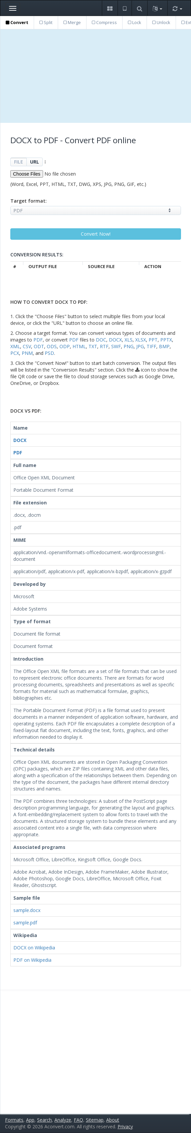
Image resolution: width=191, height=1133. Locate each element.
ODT (39, 346)
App (30, 1120)
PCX (14, 353)
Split (45, 22)
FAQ (78, 1120)
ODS (52, 346)
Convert (17, 22)
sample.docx (26, 910)
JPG (140, 346)
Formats (14, 1120)
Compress (104, 22)
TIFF (151, 346)
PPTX (166, 339)
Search (44, 1120)
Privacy (125, 1126)
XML (15, 346)
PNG (129, 346)
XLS (129, 339)
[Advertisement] (95, 76)
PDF (38, 339)
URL (34, 162)
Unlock (161, 22)
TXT (92, 346)
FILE (18, 162)
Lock (134, 22)
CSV (27, 346)
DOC (101, 339)
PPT (153, 339)
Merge (72, 22)
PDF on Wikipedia (32, 960)
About (112, 1120)
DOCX (115, 339)
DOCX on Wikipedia (34, 947)
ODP (64, 346)
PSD (49, 353)
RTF (104, 346)
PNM (27, 353)
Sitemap (95, 1120)
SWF (116, 346)
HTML (79, 346)
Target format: (28, 201)
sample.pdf (25, 922)
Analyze (62, 1120)
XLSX (140, 339)
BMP (164, 346)
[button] (110, 8)
